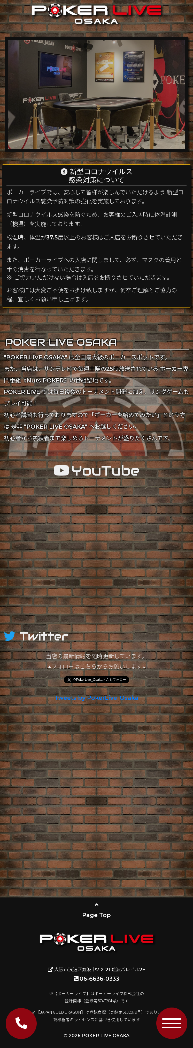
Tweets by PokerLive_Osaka (96, 697)
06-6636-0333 (96, 978)
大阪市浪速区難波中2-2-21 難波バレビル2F (96, 969)
